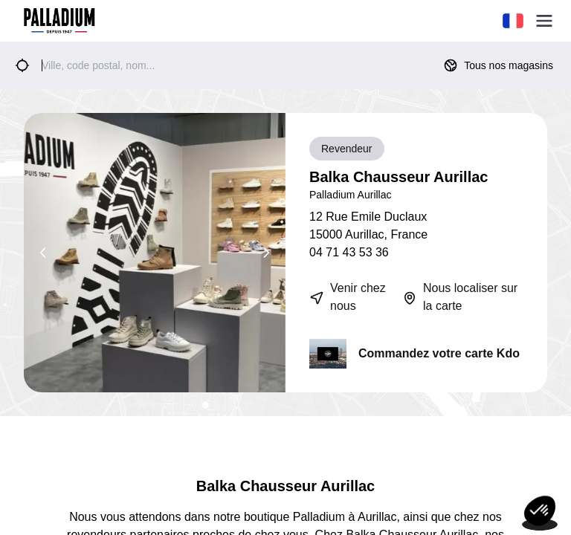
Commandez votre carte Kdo (439, 353)
